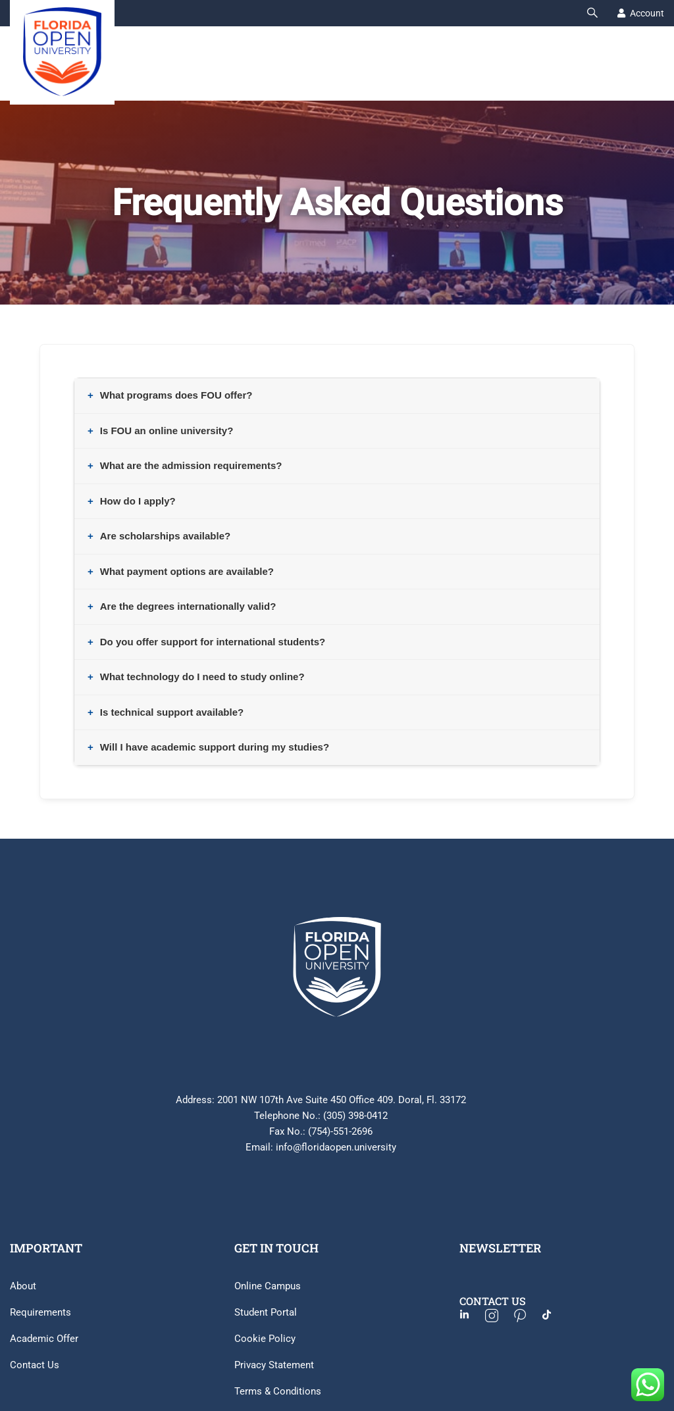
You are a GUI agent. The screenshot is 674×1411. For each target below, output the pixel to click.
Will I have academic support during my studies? (214, 747)
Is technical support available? (172, 712)
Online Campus (267, 1286)
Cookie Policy (265, 1339)
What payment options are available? (187, 571)
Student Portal (265, 1312)
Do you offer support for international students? (213, 641)
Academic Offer (44, 1339)
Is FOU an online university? (167, 430)
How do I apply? (138, 501)
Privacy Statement (274, 1365)
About (23, 1286)
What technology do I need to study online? (202, 676)
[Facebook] (470, 1316)
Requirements (40, 1312)
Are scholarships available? (165, 535)
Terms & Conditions (277, 1391)
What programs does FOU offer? (176, 395)
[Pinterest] (526, 1316)
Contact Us (34, 1365)
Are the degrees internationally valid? (188, 606)
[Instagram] (498, 1316)
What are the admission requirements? (191, 465)
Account (647, 13)
